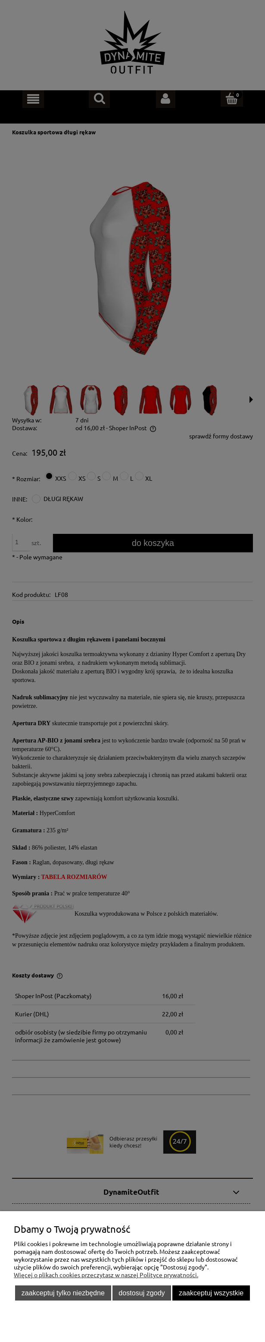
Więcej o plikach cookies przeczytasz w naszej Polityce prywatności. (106, 1275)
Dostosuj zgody (141, 1293)
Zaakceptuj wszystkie (211, 1293)
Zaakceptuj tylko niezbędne (63, 1293)
